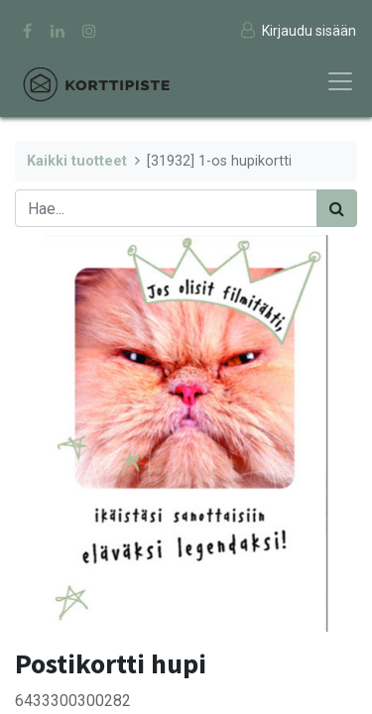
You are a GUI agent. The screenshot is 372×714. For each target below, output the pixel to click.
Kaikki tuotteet (77, 161)
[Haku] (336, 208)
